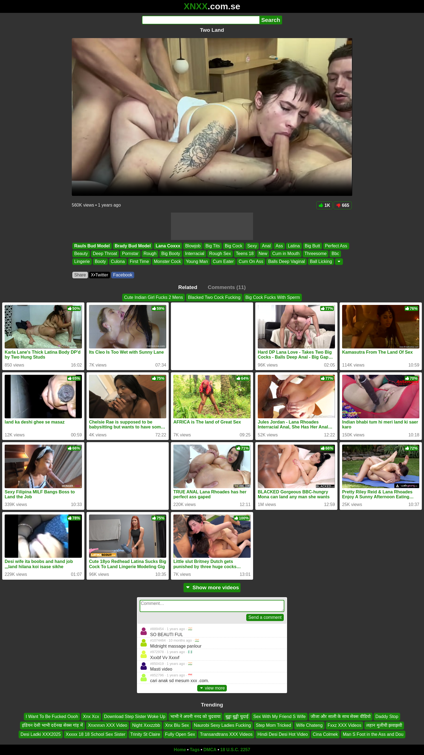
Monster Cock (167, 261)
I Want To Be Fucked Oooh (52, 716)
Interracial (194, 253)
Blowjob (192, 246)
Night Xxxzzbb (146, 725)
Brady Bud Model (133, 246)
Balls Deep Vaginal (286, 261)
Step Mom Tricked (273, 725)
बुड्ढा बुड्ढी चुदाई (236, 716)
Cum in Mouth (286, 253)
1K (324, 205)
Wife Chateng (309, 725)
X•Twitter (99, 275)
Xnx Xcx (91, 716)
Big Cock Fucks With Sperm (272, 297)
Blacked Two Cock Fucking (214, 297)
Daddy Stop (387, 716)
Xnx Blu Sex (177, 725)
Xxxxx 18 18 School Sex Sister (95, 734)
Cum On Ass (251, 261)
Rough (150, 253)
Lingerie (82, 261)
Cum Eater (223, 261)
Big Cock (233, 246)
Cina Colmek (325, 734)
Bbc (335, 253)
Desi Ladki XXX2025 (41, 734)
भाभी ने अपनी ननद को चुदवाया (195, 716)
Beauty (81, 253)
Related (187, 287)
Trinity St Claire (145, 734)
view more (212, 688)
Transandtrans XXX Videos (226, 734)
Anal (266, 246)
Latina (294, 246)
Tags (195, 749)
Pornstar (130, 253)
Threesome (316, 253)
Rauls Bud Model (92, 246)
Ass (279, 246)
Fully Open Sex (180, 734)
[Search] (200, 20)
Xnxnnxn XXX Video (107, 725)
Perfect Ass (336, 246)
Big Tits (212, 246)
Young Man (197, 261)
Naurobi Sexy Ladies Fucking (222, 725)
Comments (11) (227, 287)
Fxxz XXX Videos (344, 725)
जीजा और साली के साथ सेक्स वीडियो (341, 716)
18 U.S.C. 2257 (235, 749)
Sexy (252, 246)
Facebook (122, 275)
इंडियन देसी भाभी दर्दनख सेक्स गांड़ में (52, 725)
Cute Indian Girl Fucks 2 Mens (153, 297)
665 (342, 205)
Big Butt (312, 246)
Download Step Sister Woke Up (134, 716)
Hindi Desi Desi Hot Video (282, 734)
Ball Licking (321, 261)
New (263, 253)
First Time (139, 261)
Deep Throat (105, 253)
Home (180, 749)
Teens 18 (245, 253)
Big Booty (170, 253)
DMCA (209, 749)
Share (80, 275)
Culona (118, 261)
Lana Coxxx (168, 246)
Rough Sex (220, 253)
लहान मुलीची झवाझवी (384, 725)
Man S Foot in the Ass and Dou (373, 734)
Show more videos (212, 587)
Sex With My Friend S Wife (279, 716)
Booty (100, 261)
